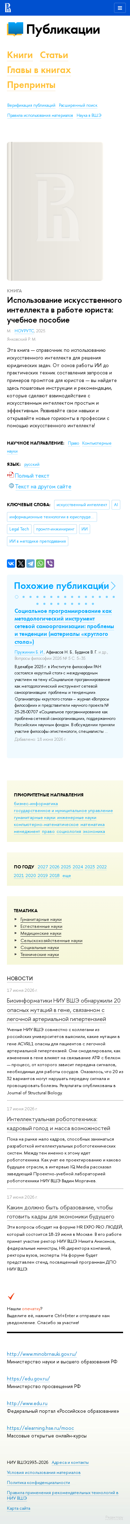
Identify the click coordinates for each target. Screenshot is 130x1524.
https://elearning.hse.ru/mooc (40, 1428)
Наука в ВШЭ (89, 115)
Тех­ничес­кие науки (39, 954)
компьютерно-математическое (46, 824)
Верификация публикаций (31, 105)
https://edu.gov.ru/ (28, 1378)
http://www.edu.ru (27, 1403)
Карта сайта (18, 1508)
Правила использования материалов (40, 115)
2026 (54, 867)
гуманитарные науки (34, 817)
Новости (20, 978)
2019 (43, 875)
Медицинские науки (40, 933)
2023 (90, 867)
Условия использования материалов (44, 1472)
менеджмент (27, 831)
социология (69, 831)
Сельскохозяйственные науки (51, 940)
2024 (78, 867)
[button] (16, 596)
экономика (94, 831)
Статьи (54, 55)
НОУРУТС (24, 331)
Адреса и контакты (70, 1462)
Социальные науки (39, 947)
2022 (102, 867)
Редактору (114, 1517)
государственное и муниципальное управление (63, 810)
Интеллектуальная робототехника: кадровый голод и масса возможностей (58, 1123)
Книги (20, 55)
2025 (66, 867)
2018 (55, 875)
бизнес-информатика (36, 803)
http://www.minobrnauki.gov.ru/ (42, 1354)
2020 (31, 875)
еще (66, 875)
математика (92, 824)
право (48, 831)
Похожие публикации (61, 585)
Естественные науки (41, 926)
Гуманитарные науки (41, 919)
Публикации (63, 29)
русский (32, 464)
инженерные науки (76, 817)
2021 (19, 875)
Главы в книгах (39, 70)
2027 (43, 867)
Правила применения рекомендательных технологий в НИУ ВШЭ (63, 1495)
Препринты (31, 85)
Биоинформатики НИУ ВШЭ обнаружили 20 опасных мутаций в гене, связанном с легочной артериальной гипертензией (64, 1009)
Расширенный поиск (78, 105)
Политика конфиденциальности (38, 1482)
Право (74, 443)
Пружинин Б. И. (29, 652)
